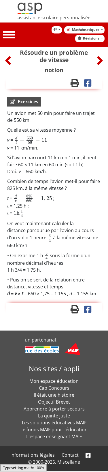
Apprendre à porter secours (54, 409)
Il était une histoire (54, 395)
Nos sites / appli (54, 368)
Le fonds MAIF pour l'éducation (54, 429)
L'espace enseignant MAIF (54, 436)
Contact (70, 455)
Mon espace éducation (54, 381)
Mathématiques (83, 29)
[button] (24, 102)
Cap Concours (54, 388)
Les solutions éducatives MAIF (54, 422)
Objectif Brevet (54, 402)
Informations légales (32, 455)
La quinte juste (54, 416)
